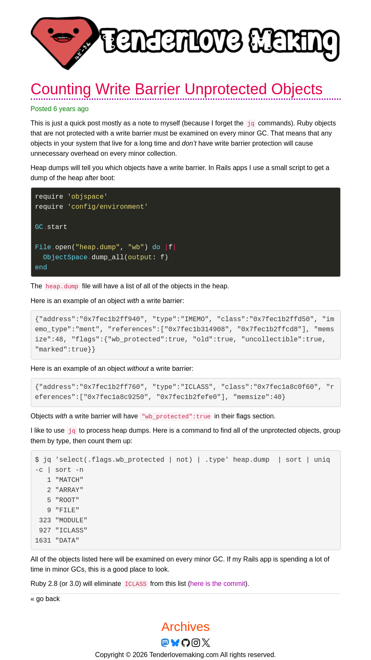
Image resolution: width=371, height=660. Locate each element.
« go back (45, 598)
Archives (185, 626)
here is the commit (218, 583)
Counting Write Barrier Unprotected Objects (177, 89)
